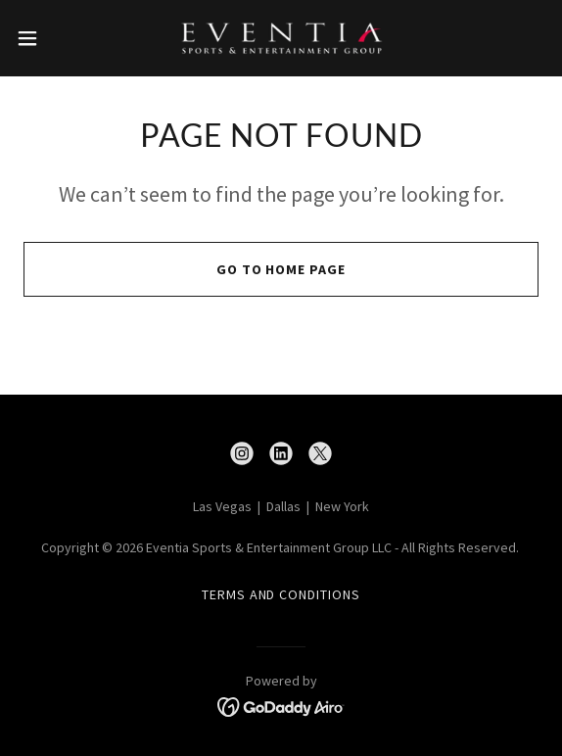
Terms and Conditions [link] (281, 594)
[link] (281, 38)
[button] (49, 38)
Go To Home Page (281, 269)
